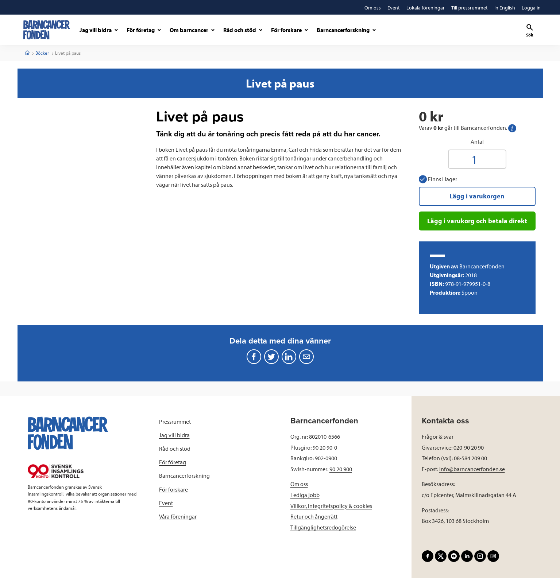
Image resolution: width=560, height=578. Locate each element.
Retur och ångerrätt (313, 516)
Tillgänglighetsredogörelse (323, 527)
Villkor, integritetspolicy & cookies (331, 505)
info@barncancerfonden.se (472, 469)
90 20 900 (340, 469)
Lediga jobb (305, 495)
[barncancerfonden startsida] (47, 29)
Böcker (42, 53)
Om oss (299, 484)
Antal (477, 141)
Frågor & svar (437, 436)
